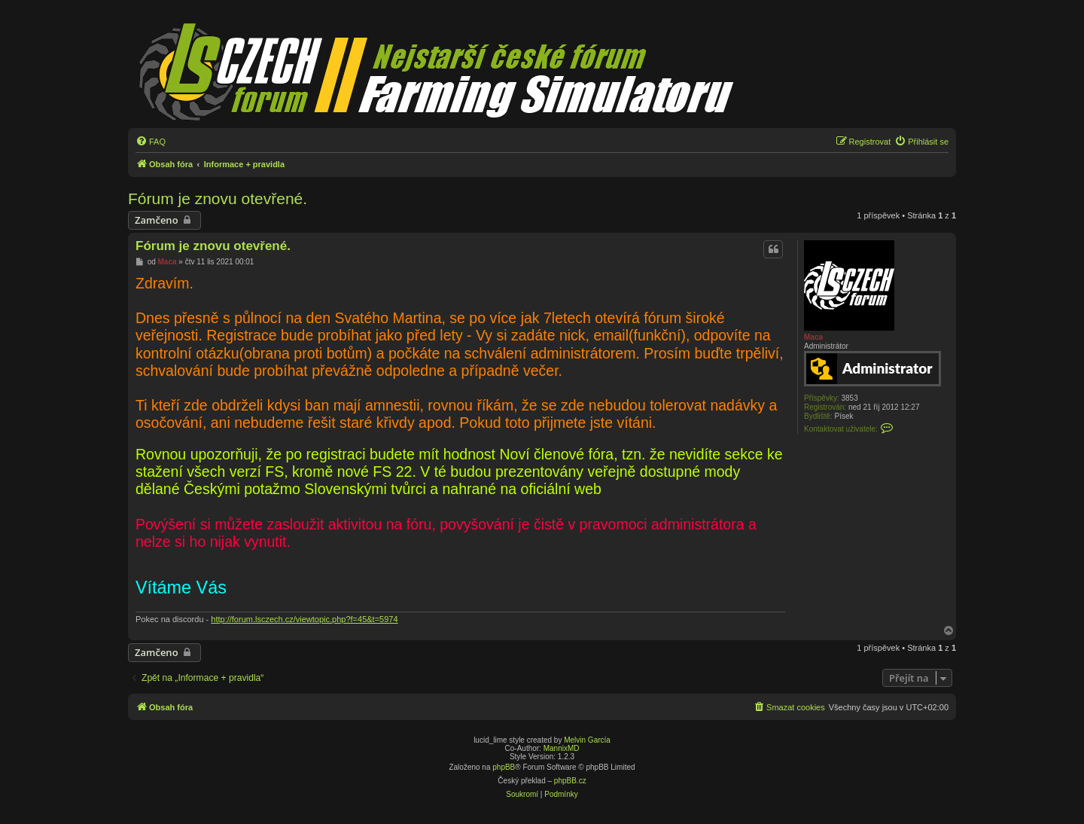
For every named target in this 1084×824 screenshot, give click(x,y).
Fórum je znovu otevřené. (217, 198)
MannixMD (562, 748)
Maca (813, 337)
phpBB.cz (570, 781)
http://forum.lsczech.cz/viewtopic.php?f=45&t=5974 (304, 619)
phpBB (503, 767)
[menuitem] (151, 142)
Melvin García (587, 740)
